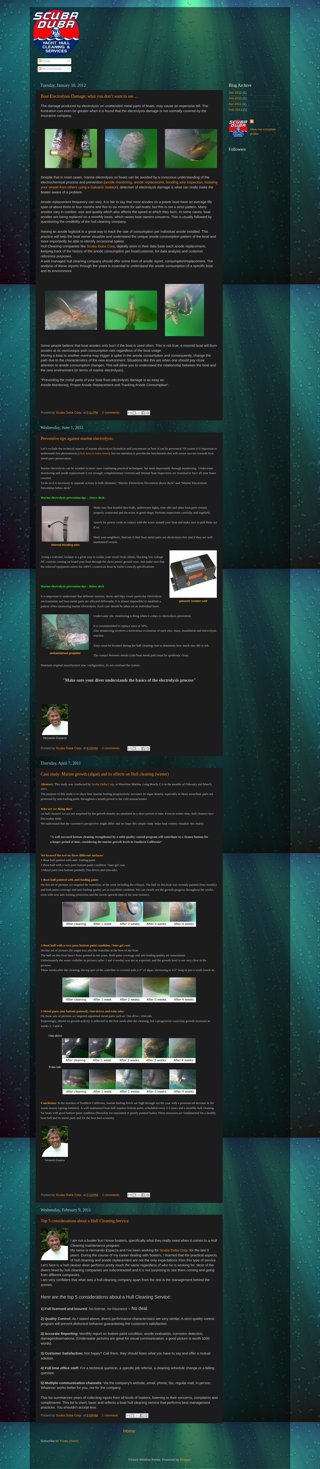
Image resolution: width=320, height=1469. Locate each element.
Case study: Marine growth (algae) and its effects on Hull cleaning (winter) (105, 774)
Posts (44, 61)
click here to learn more (94, 453)
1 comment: (111, 1415)
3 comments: (111, 748)
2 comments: (111, 412)
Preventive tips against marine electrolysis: (77, 438)
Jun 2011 (235, 98)
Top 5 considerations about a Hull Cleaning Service (85, 1220)
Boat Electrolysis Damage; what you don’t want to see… (89, 96)
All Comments (50, 69)
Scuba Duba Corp (101, 246)
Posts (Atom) (69, 1441)
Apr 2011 (235, 104)
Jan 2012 (235, 92)
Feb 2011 (235, 109)
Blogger (185, 1459)
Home (129, 1430)
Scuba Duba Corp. (174, 1250)
